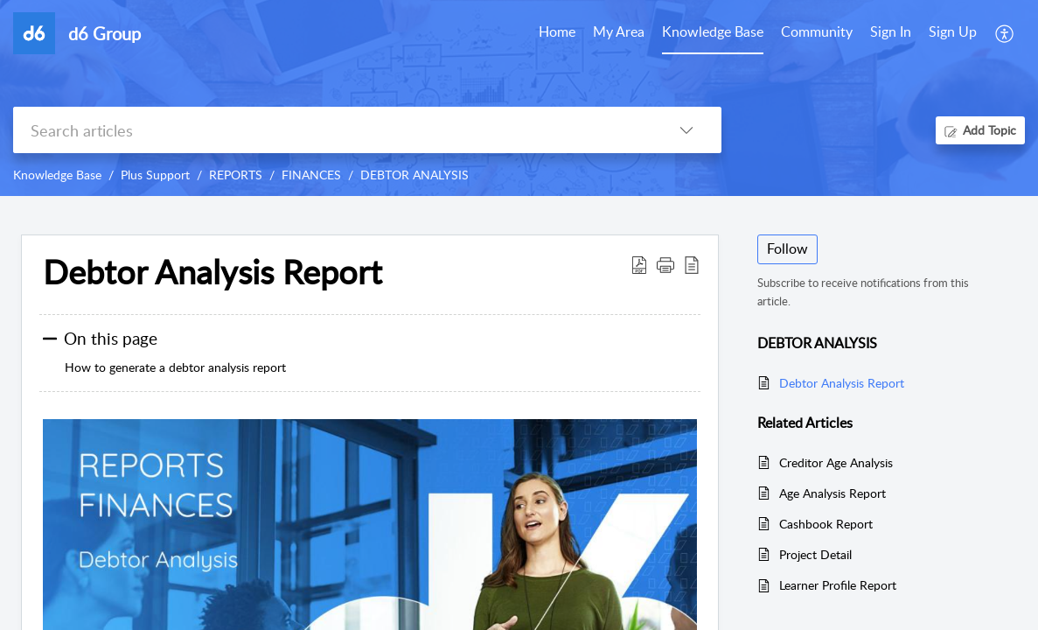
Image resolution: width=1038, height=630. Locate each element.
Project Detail (815, 554)
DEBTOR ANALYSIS (414, 174)
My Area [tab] (618, 31)
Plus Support (155, 174)
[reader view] (691, 264)
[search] (332, 130)
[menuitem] (890, 33)
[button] (665, 264)
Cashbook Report (826, 523)
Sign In (890, 31)
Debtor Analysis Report (212, 272)
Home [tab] (557, 31)
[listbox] (686, 130)
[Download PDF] (639, 264)
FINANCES (311, 174)
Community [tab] (817, 31)
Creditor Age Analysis (836, 462)
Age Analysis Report (832, 493)
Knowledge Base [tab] (712, 31)
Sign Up (953, 31)
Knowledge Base (57, 174)
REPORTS (235, 174)
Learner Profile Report (837, 585)
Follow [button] (787, 248)
